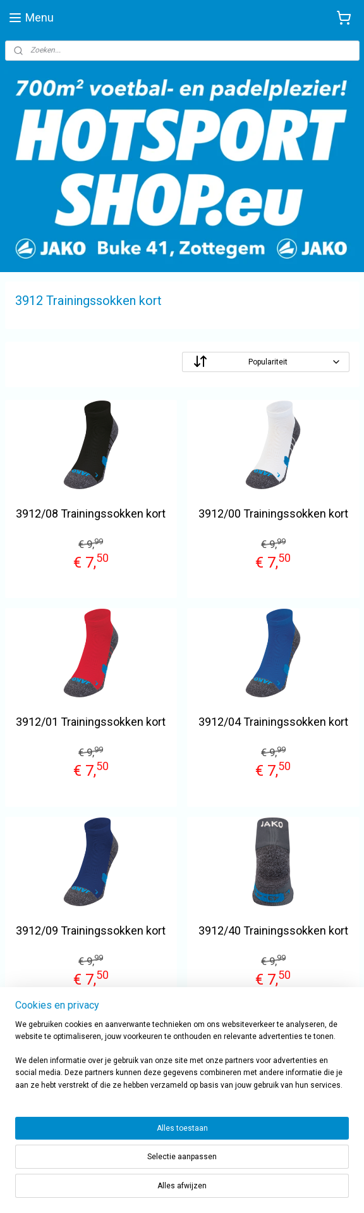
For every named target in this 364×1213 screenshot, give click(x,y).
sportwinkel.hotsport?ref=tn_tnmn (80, 1111)
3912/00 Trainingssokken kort (273, 513)
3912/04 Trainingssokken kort (273, 722)
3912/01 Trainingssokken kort (91, 722)
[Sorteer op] (266, 361)
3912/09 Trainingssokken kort (91, 930)
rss (238, 1190)
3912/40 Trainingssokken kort (273, 930)
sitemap (214, 1190)
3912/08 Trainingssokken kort (91, 513)
